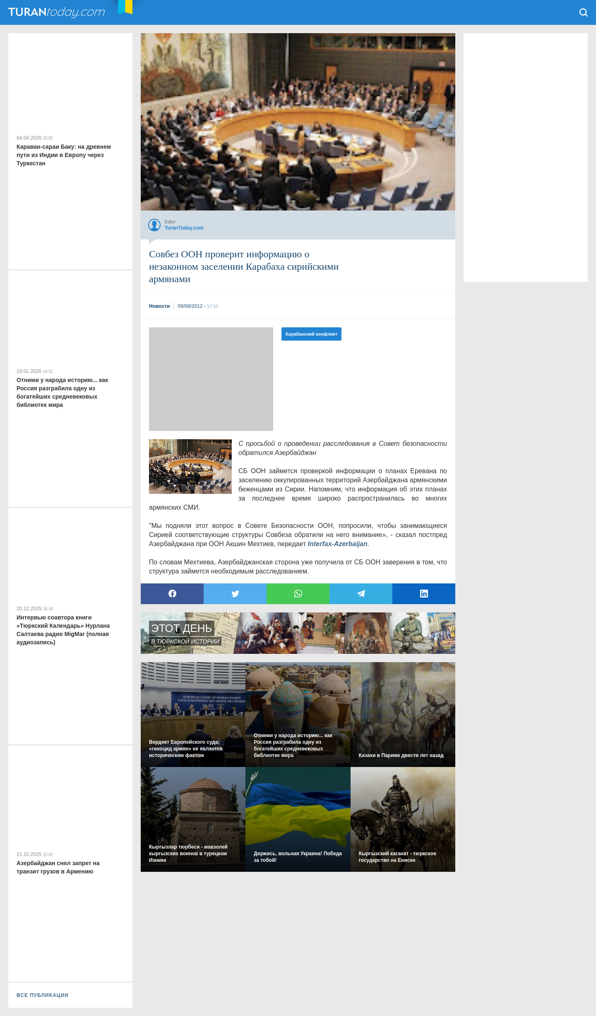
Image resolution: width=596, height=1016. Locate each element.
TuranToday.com (57, 12)
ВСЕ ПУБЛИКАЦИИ (43, 995)
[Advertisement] (211, 379)
